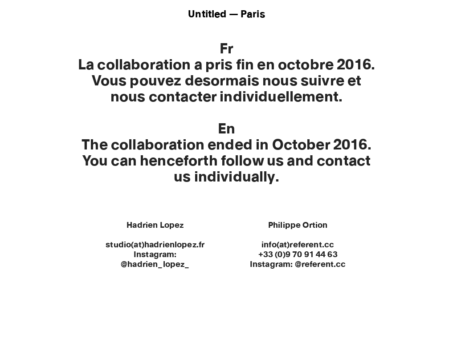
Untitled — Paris (226, 14)
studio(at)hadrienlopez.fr (155, 245)
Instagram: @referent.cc (298, 265)
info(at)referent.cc (297, 245)
